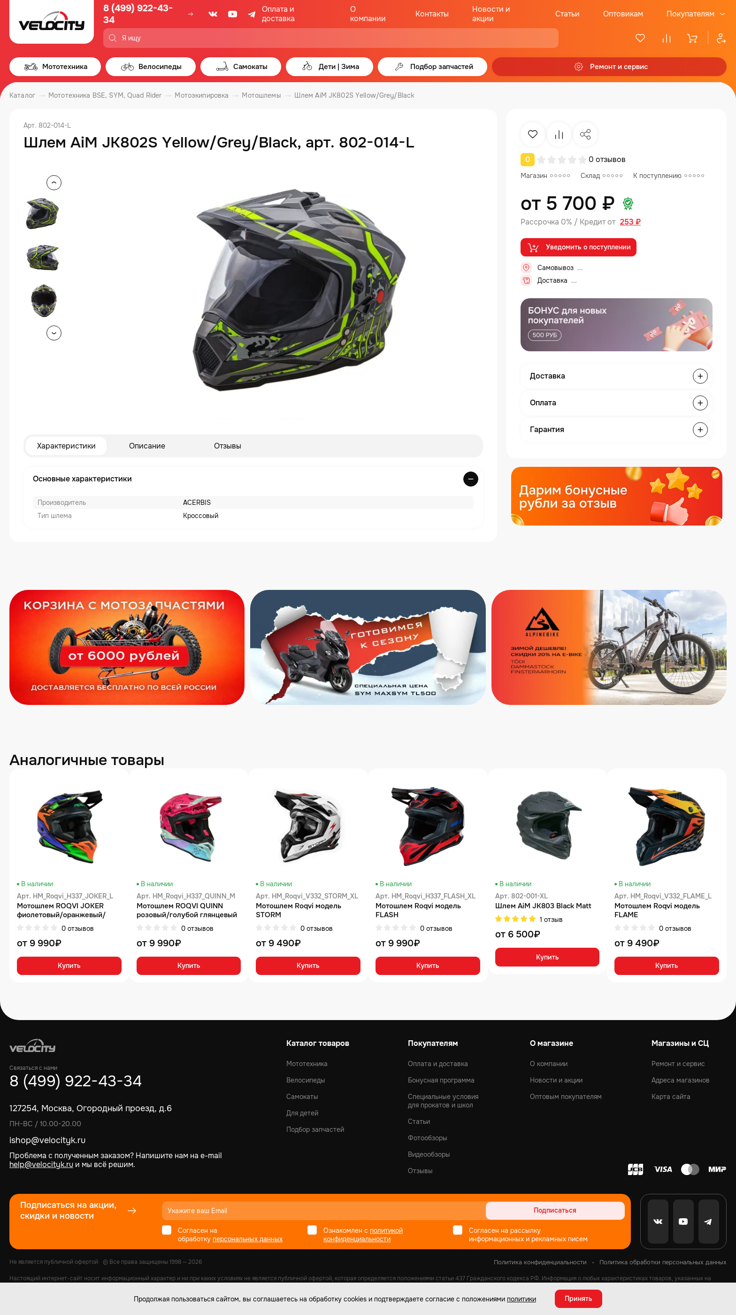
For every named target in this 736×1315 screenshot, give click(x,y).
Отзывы (227, 446)
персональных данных (248, 1239)
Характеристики (66, 446)
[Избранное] (640, 38)
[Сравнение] (666, 38)
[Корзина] (692, 38)
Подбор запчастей (315, 1129)
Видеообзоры (429, 1154)
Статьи (567, 14)
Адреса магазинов (681, 1080)
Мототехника (307, 1064)
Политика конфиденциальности (540, 1262)
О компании (368, 13)
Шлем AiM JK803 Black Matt (543, 906)
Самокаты (302, 1096)
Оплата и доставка (278, 13)
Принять (578, 1298)
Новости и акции (491, 13)
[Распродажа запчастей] (127, 647)
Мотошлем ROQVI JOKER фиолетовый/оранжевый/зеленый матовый (61, 911)
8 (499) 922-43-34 (138, 14)
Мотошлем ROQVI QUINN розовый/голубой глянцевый (187, 911)
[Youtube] (232, 14)
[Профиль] (717, 38)
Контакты (432, 14)
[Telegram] (252, 14)
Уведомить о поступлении (578, 247)
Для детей (302, 1113)
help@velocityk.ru (41, 1164)
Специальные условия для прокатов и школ (443, 1100)
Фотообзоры (427, 1138)
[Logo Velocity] (51, 24)
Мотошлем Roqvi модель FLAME (657, 911)
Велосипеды (305, 1080)
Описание (147, 446)
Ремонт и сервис (678, 1064)
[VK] (213, 14)
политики (521, 1298)
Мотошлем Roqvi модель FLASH (418, 911)
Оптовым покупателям (566, 1096)
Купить (69, 966)
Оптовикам (623, 14)
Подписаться (588, 1211)
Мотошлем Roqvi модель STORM (298, 911)
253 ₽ (630, 222)
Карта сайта (671, 1096)
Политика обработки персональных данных (663, 1262)
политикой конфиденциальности (363, 1234)
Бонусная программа (441, 1080)
